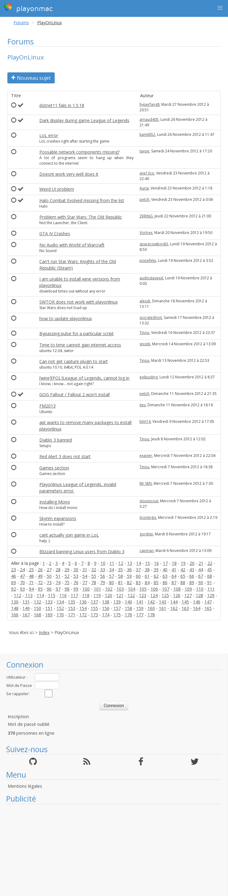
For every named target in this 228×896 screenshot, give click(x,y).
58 (120, 576)
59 (129, 576)
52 (67, 576)
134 (60, 602)
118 (85, 595)
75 (67, 582)
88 (182, 582)
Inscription (18, 716)
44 (200, 569)
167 (26, 615)
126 (176, 595)
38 (147, 569)
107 (165, 589)
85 (156, 582)
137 (94, 602)
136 (83, 602)
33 (102, 569)
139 (117, 602)
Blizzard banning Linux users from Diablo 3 (81, 551)
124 (154, 595)
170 (60, 615)
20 (192, 563)
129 (210, 595)
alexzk (145, 301)
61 (147, 576)
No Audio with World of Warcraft (71, 245)
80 (111, 582)
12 (120, 563)
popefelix (148, 260)
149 (26, 608)
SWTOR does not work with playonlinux (78, 302)
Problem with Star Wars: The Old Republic (80, 217)
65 (182, 576)
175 (117, 615)
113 (29, 595)
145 (185, 602)
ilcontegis (148, 517)
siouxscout (149, 501)
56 (102, 576)
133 (49, 602)
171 (71, 615)
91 (209, 582)
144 (174, 602)
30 (75, 569)
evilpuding (149, 377)
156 (105, 608)
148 (14, 608)
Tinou (144, 332)
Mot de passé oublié (28, 724)
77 (84, 582)
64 (173, 576)
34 (111, 569)
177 (139, 615)
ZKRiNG (146, 216)
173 (94, 615)
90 (200, 582)
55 (93, 576)
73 (49, 582)
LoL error (48, 135)
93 (22, 589)
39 (156, 569)
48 (31, 576)
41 (173, 569)
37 (138, 569)
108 (177, 589)
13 (129, 563)
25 (31, 569)
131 (26, 602)
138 (105, 602)
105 (143, 589)
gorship (146, 534)
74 (58, 582)
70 (22, 582)
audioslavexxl (151, 278)
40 (165, 569)
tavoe (144, 151)
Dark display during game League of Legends (84, 120)
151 (49, 608)
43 (191, 569)
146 (196, 602)
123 (142, 595)
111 (211, 589)
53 (75, 576)
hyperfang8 (149, 104)
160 (151, 608)
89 (191, 582)
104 (131, 589)
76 (75, 582)
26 (40, 569)
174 (105, 615)
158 (128, 608)
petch (144, 199)
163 (185, 608)
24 (22, 569)
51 (58, 576)
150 (37, 608)
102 (108, 589)
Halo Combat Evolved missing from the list (81, 200)
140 (128, 602)
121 (120, 595)
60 (138, 576)
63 (165, 576)
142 (151, 602)
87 (173, 582)
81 (120, 582)
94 (31, 589)
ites (143, 405)
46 (13, 576)
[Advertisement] (114, 850)
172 (83, 615)
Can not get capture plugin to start (73, 361)
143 (162, 602)
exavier (146, 455)
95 (40, 589)
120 (108, 595)
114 (40, 595)
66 (191, 576)
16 (156, 563)
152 (60, 608)
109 (188, 589)
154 (83, 608)
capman (147, 550)
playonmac (28, 7)
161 (162, 608)
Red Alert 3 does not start (65, 456)
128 (199, 595)
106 (154, 589)
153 (71, 608)
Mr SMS (146, 483)
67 (200, 576)
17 (165, 563)
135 (71, 602)
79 (102, 582)
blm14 (145, 421)
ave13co (147, 173)
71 (31, 582)
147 (208, 602)
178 (151, 615)
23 (13, 569)
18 (174, 563)
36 (129, 569)
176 (128, 615)
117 (74, 595)
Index (44, 632)
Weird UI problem (56, 189)
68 (209, 576)
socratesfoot (151, 317)
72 (40, 582)
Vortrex (146, 232)
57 (111, 576)
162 (174, 608)
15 (147, 563)
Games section (54, 468)
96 (49, 589)
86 (165, 582)
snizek (145, 344)
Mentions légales (25, 786)
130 (14, 602)
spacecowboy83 (154, 244)
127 (188, 595)
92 (13, 589)
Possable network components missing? (79, 152)
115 (51, 595)
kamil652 (147, 134)
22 (209, 563)
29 (67, 569)
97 (58, 589)
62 (156, 576)
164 (196, 608)
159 (139, 608)
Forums (21, 22)
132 (37, 602)
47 (22, 576)
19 (183, 563)
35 (120, 569)
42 (182, 569)
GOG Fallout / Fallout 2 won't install (74, 394)
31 (84, 569)
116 (63, 595)
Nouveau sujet (31, 78)
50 (49, 576)
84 (147, 582)
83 (138, 582)
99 (75, 589)
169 (49, 615)
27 (49, 569)
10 (102, 563)
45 (209, 569)
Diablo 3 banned (55, 440)
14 (138, 563)
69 (13, 582)
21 (201, 563)
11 (111, 563)
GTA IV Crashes (54, 233)
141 (139, 602)
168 (37, 615)
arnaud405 (149, 119)
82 (129, 582)
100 (86, 589)
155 (94, 608)
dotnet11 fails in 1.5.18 (61, 105)
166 (14, 615)
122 (131, 595)
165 (208, 608)
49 (40, 576)
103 (120, 589)
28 (58, 569)
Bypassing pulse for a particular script (76, 333)
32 (93, 569)
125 (165, 595)
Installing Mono (54, 502)
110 (199, 589)
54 (84, 576)
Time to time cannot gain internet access (80, 345)
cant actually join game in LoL (69, 535)
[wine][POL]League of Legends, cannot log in (84, 378)
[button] (220, 8)
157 (117, 608)
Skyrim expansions (57, 518)
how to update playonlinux (65, 318)
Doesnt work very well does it (68, 174)
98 (67, 589)
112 (17, 595)
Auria (144, 188)
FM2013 (47, 406)
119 (97, 595)
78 (93, 582)
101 (97, 589)
